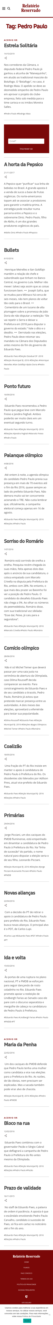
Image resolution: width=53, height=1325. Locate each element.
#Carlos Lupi (10, 935)
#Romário (38, 630)
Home (26, 1262)
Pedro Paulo (32, 217)
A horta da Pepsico (23, 164)
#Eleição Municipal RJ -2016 (17, 360)
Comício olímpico (21, 648)
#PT (5, 940)
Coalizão (13, 746)
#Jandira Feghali (20, 433)
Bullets (11, 250)
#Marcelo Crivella (12, 630)
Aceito (27, 1321)
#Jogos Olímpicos (38, 724)
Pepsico (10, 183)
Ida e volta (14, 957)
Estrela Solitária (20, 45)
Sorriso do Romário (23, 541)
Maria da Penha (20, 1044)
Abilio (11, 221)
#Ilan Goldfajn (19, 364)
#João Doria (32, 364)
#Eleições (34, 360)
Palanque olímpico (23, 455)
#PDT (33, 935)
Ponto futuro (17, 386)
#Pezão (29, 1170)
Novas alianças (19, 893)
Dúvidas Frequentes (26, 1290)
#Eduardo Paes (11, 356)
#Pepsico (33, 232)
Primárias (14, 815)
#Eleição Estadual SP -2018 (31, 356)
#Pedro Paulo (10, 113)
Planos (26, 1267)
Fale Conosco (26, 1273)
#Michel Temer (11, 728)
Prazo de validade (22, 1188)
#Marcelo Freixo (35, 433)
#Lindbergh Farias (27, 1017)
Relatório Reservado (30, 8)
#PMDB (7, 875)
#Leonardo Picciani (20, 871)
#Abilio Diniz (10, 232)
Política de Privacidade (26, 1284)
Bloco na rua (17, 1123)
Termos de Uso (26, 1279)
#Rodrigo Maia (23, 113)
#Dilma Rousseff (12, 720)
